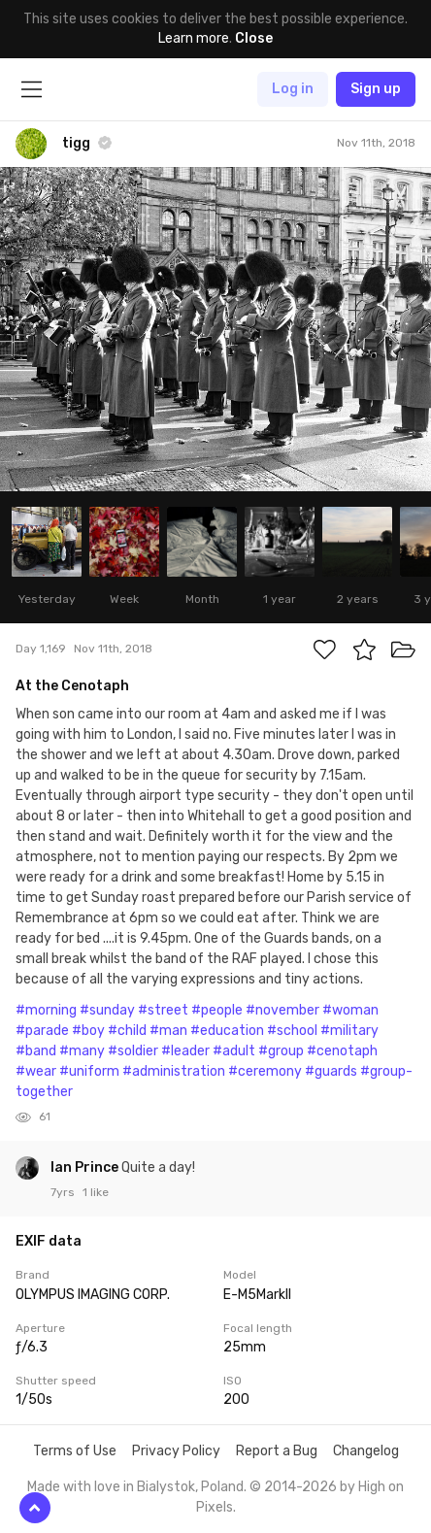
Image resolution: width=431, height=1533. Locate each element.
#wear (36, 1071)
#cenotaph (342, 1051)
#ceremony (265, 1071)
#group (281, 1051)
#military (349, 1030)
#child (127, 1030)
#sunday (107, 1010)
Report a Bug (276, 1451)
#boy (88, 1030)
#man (168, 1030)
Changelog (366, 1451)
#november (282, 1010)
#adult (234, 1051)
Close (254, 38)
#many (82, 1051)
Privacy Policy (176, 1451)
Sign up (375, 89)
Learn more (193, 38)
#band (36, 1051)
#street (163, 1010)
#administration (173, 1071)
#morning (46, 1010)
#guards (331, 1071)
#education (227, 1030)
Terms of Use (74, 1451)
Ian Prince (85, 1167)
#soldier (133, 1051)
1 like (96, 1192)
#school (292, 1030)
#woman (350, 1010)
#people (217, 1010)
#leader (185, 1051)
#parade (42, 1030)
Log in (293, 89)
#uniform (89, 1071)
